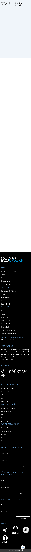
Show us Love (5, 281)
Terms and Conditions (8, 330)
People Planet (5, 278)
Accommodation (6, 391)
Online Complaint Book (9, 333)
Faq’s (2, 398)
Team (3, 274)
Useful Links (5, 401)
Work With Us (7, 346)
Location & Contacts (8, 388)
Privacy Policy (5, 327)
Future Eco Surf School (8, 271)
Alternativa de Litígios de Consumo (12, 337)
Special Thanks (6, 284)
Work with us (5, 395)
